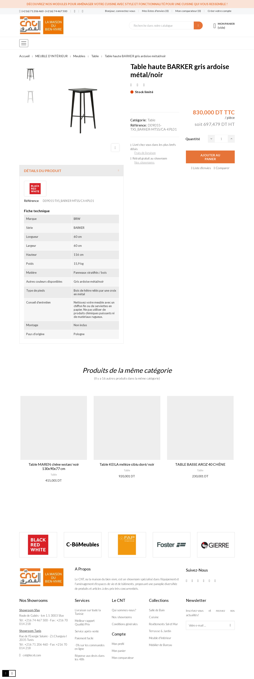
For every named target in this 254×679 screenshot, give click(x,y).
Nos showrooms (144, 162)
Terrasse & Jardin (160, 631)
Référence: (138, 125)
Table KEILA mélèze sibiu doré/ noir (126, 464)
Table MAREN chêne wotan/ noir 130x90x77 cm (53, 466)
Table (151, 120)
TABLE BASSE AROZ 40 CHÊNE (200, 464)
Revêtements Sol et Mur (163, 624)
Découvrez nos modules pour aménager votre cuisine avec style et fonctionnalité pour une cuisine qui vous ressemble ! (127, 4)
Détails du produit (42, 170)
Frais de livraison (145, 153)
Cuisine (154, 617)
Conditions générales (125, 624)
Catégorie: (138, 120)
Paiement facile (84, 638)
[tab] (71, 170)
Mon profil (118, 644)
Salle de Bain (157, 610)
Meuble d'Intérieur (160, 638)
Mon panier (119, 651)
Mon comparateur (123, 657)
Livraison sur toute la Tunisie (88, 612)
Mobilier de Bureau (160, 645)
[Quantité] (221, 139)
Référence (31, 201)
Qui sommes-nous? (124, 610)
